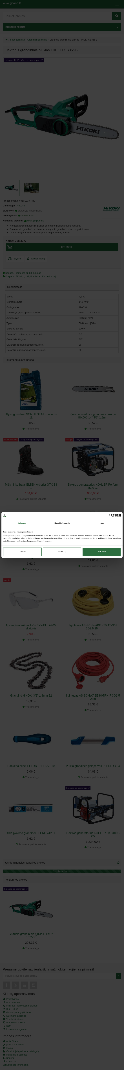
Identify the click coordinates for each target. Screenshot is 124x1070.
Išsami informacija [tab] (61, 523)
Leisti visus (101, 552)
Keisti (62, 552)
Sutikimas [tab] (21, 523)
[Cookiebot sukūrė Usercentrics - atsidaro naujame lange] (105, 515)
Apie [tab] (102, 523)
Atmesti (22, 552)
